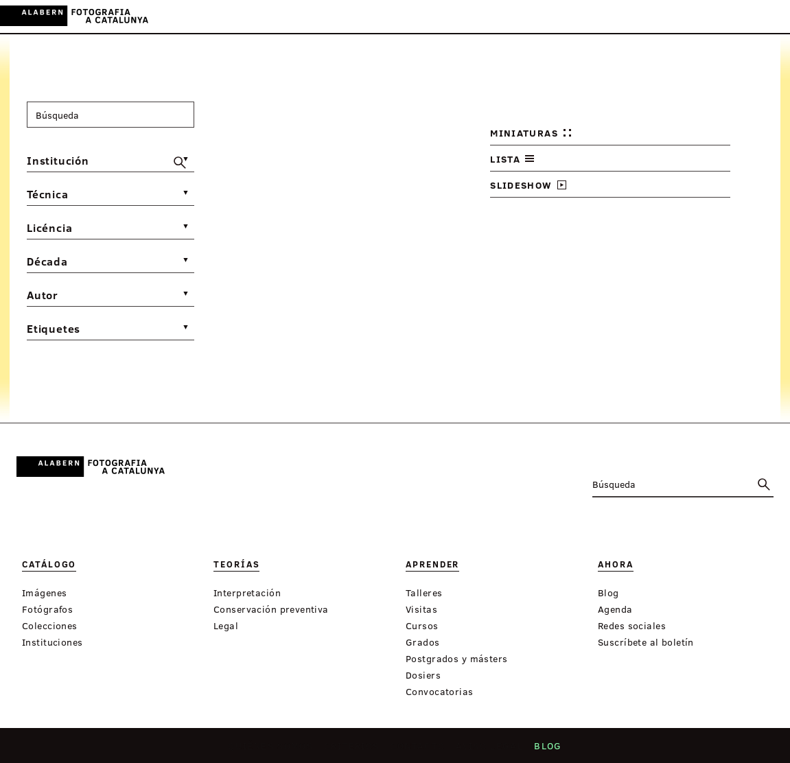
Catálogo (249, 17)
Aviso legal (492, 749)
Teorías (303, 17)
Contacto (419, 749)
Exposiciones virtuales (501, 17)
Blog (550, 749)
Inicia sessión (660, 16)
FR (769, 16)
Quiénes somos (269, 749)
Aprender (359, 17)
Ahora (410, 17)
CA (712, 16)
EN (749, 16)
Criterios (351, 749)
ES (731, 16)
